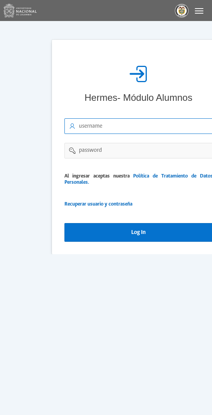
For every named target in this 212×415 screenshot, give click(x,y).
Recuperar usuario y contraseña (98, 204)
